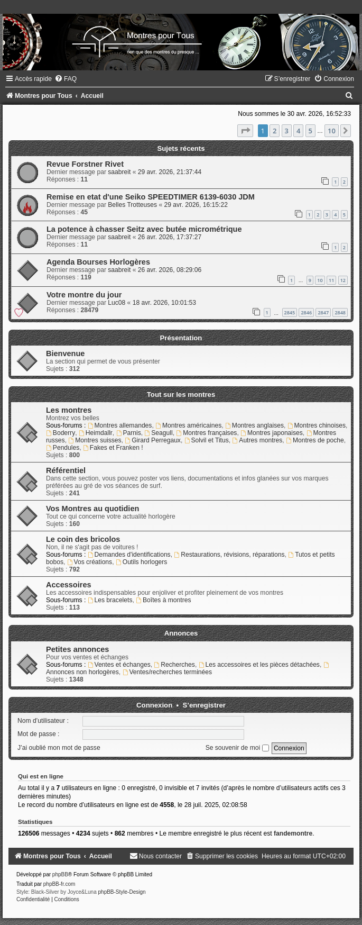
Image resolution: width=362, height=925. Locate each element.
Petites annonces (77, 649)
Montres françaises (206, 433)
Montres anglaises (254, 425)
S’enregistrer (204, 705)
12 (343, 280)
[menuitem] (65, 79)
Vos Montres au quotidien (92, 508)
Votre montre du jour (84, 295)
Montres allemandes (120, 425)
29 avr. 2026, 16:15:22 (196, 204)
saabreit (119, 172)
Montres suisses (94, 440)
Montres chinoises (316, 425)
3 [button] (287, 130)
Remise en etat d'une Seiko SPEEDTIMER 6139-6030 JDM (151, 197)
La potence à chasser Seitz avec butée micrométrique (144, 229)
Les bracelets (110, 600)
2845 (289, 312)
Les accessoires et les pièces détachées (259, 664)
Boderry (60, 433)
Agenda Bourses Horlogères (98, 262)
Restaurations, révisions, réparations (229, 554)
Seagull (158, 433)
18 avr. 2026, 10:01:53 (164, 302)
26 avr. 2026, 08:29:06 (169, 270)
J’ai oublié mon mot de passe (58, 747)
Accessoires (68, 585)
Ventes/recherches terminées (167, 672)
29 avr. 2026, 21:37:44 (169, 172)
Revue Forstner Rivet (85, 164)
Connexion (154, 705)
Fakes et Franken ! (113, 447)
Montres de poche (315, 440)
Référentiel (66, 470)
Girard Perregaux (153, 440)
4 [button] (298, 130)
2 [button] (274, 130)
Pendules (62, 447)
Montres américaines (188, 425)
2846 (306, 312)
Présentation (181, 338)
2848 (340, 312)
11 (331, 280)
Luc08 (116, 302)
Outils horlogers (142, 562)
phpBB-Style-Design (122, 892)
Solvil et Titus (206, 440)
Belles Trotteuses (132, 204)
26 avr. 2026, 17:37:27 (169, 237)
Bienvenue (65, 353)
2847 (323, 312)
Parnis (128, 433)
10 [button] (332, 130)
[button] (245, 130)
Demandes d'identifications (129, 554)
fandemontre (293, 833)
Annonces (181, 633)
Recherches (174, 664)
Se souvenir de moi (237, 747)
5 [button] (310, 130)
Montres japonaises (271, 433)
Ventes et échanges (119, 664)
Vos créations (89, 562)
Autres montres (257, 440)
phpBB (60, 874)
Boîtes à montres (163, 600)
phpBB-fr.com (59, 884)
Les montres (68, 410)
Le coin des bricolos (83, 539)
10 (319, 280)
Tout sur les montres (181, 394)
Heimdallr (96, 433)
